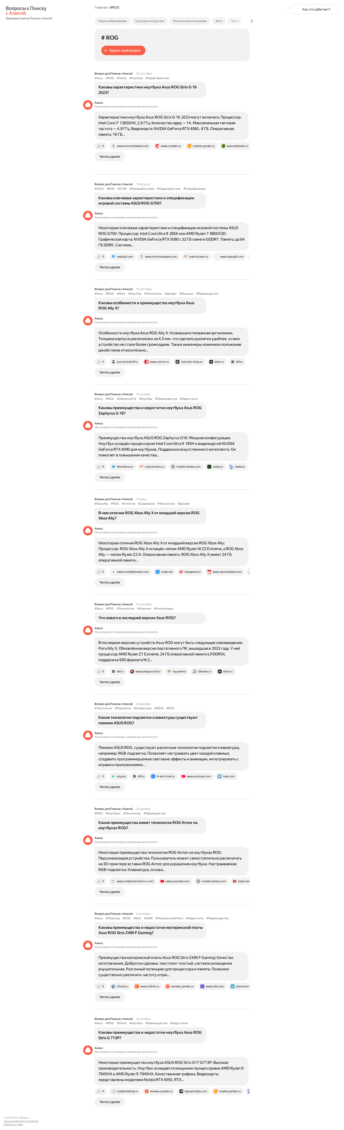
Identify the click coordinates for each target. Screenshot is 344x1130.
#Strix (137, 918)
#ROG (110, 78)
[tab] (123, 21)
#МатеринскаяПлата (169, 918)
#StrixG (122, 78)
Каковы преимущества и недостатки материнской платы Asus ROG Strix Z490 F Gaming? (150, 930)
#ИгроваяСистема (141, 188)
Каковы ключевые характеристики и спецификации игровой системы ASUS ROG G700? (146, 200)
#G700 (122, 188)
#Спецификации (194, 188)
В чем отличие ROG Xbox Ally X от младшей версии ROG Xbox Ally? (148, 515)
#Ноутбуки (113, 813)
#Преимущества (207, 293)
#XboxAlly (101, 503)
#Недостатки (189, 398)
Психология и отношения (189, 21)
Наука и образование (112, 21)
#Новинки (144, 608)
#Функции (186, 293)
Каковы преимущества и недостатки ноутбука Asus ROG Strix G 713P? (150, 1035)
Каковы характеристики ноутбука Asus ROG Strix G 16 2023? (147, 90)
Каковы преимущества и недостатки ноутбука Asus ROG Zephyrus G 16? (150, 410)
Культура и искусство (149, 21)
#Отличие (128, 503)
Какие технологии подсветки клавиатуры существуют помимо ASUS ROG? (148, 720)
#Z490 (148, 918)
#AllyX (121, 293)
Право (235, 21)
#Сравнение (146, 503)
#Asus (99, 78)
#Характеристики (157, 78)
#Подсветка (123, 708)
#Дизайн (171, 293)
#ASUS (99, 188)
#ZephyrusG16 (126, 398)
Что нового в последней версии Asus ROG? (137, 618)
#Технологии (153, 293)
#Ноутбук (136, 78)
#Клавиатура (142, 708)
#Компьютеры (163, 608)
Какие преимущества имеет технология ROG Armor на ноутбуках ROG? (148, 825)
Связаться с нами (13, 1124)
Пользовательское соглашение (21, 1121)
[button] (123, 50)
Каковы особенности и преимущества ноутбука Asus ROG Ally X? (146, 305)
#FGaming (113, 918)
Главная (101, 7)
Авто (218, 21)
